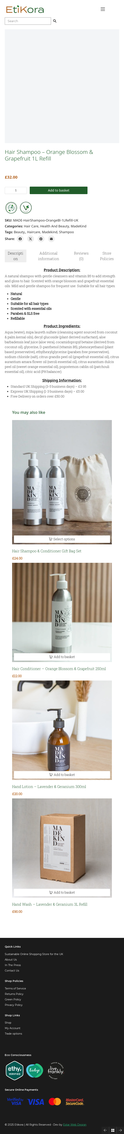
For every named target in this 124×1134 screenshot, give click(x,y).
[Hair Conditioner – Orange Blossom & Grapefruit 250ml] (62, 612)
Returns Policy (14, 994)
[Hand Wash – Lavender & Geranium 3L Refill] (62, 848)
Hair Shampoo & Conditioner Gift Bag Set (46, 551)
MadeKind (78, 226)
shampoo (66, 232)
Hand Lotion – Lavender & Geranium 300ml (49, 786)
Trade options (13, 1033)
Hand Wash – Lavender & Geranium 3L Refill (49, 904)
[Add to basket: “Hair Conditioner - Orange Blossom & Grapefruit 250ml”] (62, 657)
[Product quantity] (15, 190)
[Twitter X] (30, 238)
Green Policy (13, 999)
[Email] (51, 238)
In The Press (13, 965)
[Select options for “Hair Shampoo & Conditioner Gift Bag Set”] (62, 539)
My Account (12, 1028)
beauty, (19, 232)
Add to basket (52, 190)
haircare (33, 232)
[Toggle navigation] (103, 9)
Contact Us (12, 970)
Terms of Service (15, 988)
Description (15, 256)
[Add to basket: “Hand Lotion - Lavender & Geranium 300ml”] (62, 774)
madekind (49, 232)
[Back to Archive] (112, 1130)
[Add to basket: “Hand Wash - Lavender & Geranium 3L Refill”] (62, 892)
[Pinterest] (41, 238)
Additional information (48, 256)
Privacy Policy (14, 1005)
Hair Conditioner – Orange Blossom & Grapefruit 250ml (59, 668)
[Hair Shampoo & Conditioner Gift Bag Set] (62, 482)
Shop (8, 1022)
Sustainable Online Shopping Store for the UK (34, 954)
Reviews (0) (81, 256)
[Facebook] (20, 238)
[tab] (15, 256)
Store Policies (107, 256)
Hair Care (31, 226)
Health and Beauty (54, 226)
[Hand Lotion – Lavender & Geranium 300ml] (62, 730)
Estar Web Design (74, 1124)
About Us (11, 959)
